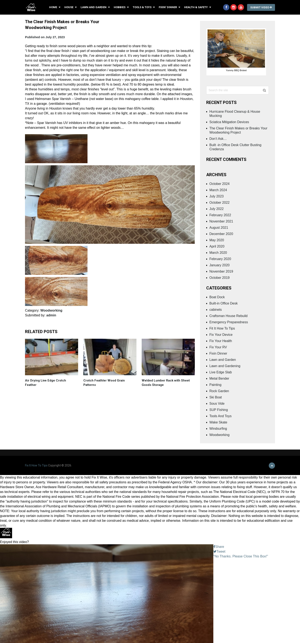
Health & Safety (196, 7)
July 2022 (216, 209)
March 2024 (218, 190)
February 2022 (220, 215)
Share (218, 546)
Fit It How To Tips (222, 328)
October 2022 (219, 202)
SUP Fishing (218, 410)
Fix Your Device (220, 334)
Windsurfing (218, 428)
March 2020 (218, 252)
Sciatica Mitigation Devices (229, 122)
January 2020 (219, 265)
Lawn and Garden (93, 7)
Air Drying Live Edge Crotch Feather (45, 383)
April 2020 (216, 246)
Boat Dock (217, 297)
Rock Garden (219, 391)
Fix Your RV (218, 347)
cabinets (215, 309)
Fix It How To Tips (36, 465)
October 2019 (219, 277)
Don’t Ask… (218, 138)
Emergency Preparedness (228, 322)
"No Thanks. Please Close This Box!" (240, 556)
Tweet (219, 551)
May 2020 (216, 240)
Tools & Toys (142, 7)
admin (51, 315)
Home (53, 7)
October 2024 (219, 184)
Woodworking (51, 310)
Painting (215, 385)
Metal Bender (219, 378)
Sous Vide (217, 403)
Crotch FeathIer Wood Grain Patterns (104, 383)
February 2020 (220, 259)
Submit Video (261, 7)
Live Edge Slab (220, 372)
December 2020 (221, 234)
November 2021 (221, 221)
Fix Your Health (220, 341)
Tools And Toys (220, 416)
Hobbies (119, 7)
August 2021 (218, 227)
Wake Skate (218, 422)
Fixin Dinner (218, 353)
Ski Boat (215, 397)
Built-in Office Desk (223, 303)
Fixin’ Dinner (168, 7)
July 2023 (216, 196)
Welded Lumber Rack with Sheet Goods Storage (166, 383)
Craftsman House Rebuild (228, 316)
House (68, 7)
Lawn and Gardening (224, 366)
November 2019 (221, 271)
